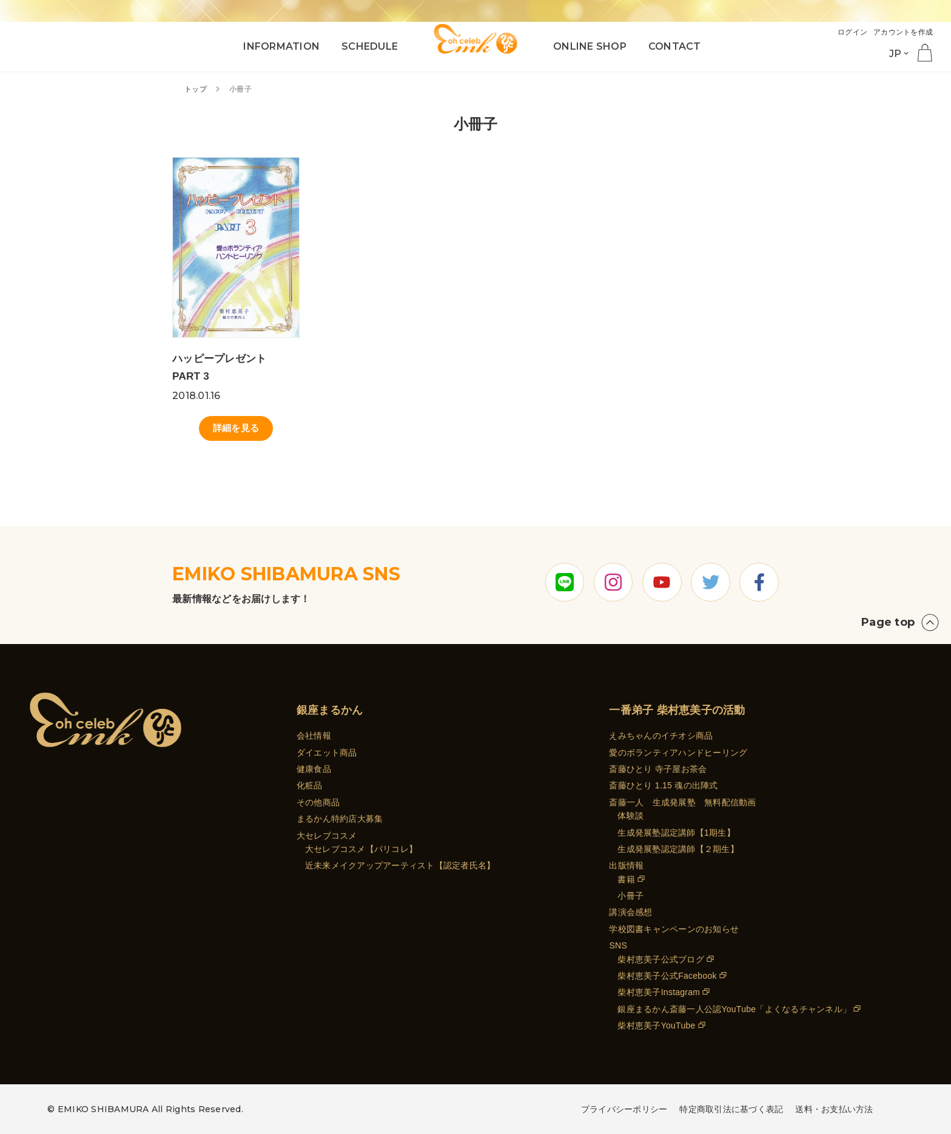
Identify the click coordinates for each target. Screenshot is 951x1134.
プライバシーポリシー (624, 1109)
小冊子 (630, 896)
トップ (196, 89)
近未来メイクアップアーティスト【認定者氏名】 (400, 865)
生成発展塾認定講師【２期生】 (678, 849)
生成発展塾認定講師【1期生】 (675, 832)
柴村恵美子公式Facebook (666, 976)
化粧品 (310, 786)
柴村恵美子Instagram (658, 993)
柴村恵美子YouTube (656, 1025)
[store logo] (475, 38)
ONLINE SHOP (590, 46)
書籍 (626, 879)
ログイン (846, 31)
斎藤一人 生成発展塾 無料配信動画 (682, 802)
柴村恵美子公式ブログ (660, 959)
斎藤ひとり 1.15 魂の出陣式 (663, 786)
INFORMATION (281, 46)
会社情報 (314, 735)
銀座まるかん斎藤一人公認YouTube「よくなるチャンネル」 (734, 1009)
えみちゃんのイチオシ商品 (661, 735)
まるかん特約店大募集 (340, 819)
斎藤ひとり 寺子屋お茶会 (658, 769)
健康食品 (314, 769)
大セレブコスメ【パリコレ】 (361, 849)
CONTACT (674, 46)
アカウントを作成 (901, 31)
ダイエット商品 (327, 752)
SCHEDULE (369, 46)
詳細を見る (235, 429)
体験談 (630, 815)
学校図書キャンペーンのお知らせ (674, 929)
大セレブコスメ (327, 835)
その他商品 (318, 802)
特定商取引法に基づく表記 (731, 1109)
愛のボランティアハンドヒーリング (678, 752)
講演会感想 (630, 913)
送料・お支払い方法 (834, 1109)
